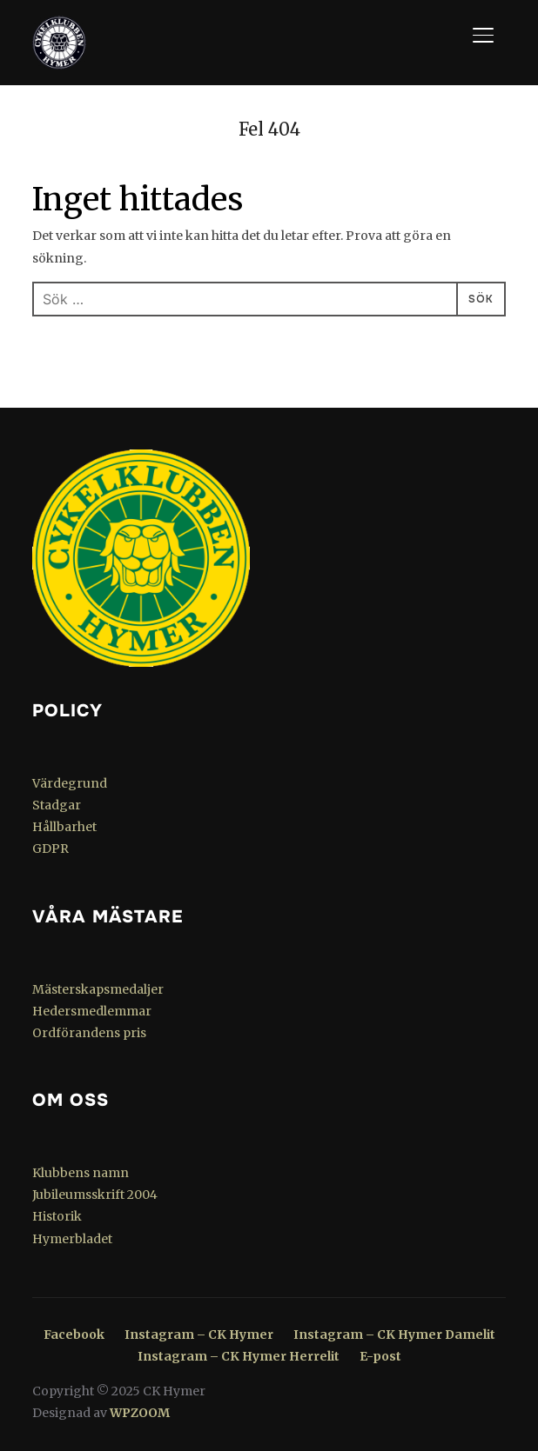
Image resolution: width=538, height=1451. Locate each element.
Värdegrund (69, 783)
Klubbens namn (80, 1173)
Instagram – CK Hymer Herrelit (239, 1356)
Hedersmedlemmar (91, 1011)
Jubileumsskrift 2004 (95, 1194)
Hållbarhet (64, 827)
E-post (380, 1356)
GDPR (50, 848)
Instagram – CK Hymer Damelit (394, 1334)
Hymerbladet (72, 1239)
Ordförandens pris (89, 1033)
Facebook (74, 1334)
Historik (57, 1216)
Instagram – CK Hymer (198, 1334)
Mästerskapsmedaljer (98, 989)
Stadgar (56, 805)
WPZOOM (140, 1413)
